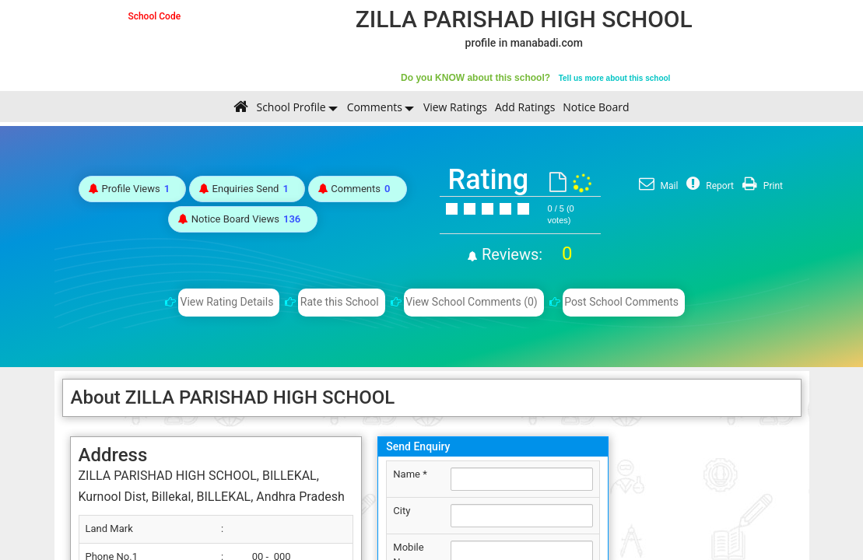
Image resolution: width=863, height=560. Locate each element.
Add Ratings (525, 107)
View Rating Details (227, 302)
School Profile (290, 107)
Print (760, 185)
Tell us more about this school (615, 78)
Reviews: (525, 254)
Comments (374, 107)
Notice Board (596, 107)
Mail (657, 185)
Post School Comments (621, 302)
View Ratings (455, 107)
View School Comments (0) (471, 302)
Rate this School (339, 302)
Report (708, 185)
